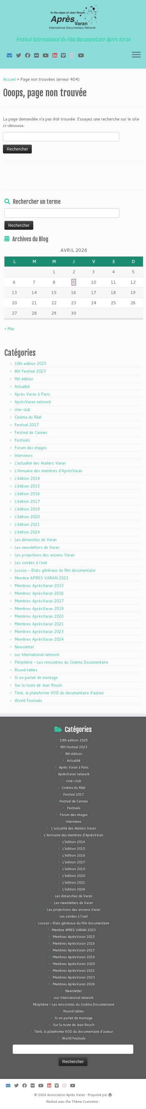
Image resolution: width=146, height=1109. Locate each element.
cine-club (22, 409)
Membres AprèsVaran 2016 (39, 593)
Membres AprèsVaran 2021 (39, 624)
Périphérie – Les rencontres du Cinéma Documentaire (61, 662)
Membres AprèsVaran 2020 (39, 616)
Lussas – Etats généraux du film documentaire (54, 570)
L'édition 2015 (27, 486)
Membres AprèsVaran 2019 (39, 608)
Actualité (22, 386)
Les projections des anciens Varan (44, 555)
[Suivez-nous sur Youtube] (83, 55)
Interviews (23, 455)
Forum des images (30, 447)
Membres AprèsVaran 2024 (39, 639)
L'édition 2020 (27, 516)
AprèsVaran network (32, 401)
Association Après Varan (66, 1095)
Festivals (22, 440)
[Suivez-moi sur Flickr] (38, 55)
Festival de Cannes (30, 432)
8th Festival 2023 (30, 371)
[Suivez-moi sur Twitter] (20, 55)
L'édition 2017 (27, 501)
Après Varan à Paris (32, 394)
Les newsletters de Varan (36, 547)
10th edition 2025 (30, 363)
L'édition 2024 (27, 532)
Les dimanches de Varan (35, 539)
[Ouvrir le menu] (136, 55)
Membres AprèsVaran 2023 (39, 631)
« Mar (9, 329)
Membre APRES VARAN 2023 (41, 578)
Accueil (9, 79)
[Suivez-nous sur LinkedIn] (56, 55)
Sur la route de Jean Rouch (38, 685)
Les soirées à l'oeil (30, 562)
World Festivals (28, 700)
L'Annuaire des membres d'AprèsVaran (48, 470)
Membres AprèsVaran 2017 (39, 601)
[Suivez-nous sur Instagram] (73, 55)
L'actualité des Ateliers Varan (40, 463)
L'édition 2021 (27, 524)
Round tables (25, 669)
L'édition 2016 (27, 493)
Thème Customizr (85, 1101)
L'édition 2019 (27, 509)
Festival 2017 (26, 424)
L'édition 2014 (27, 478)
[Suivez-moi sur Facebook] (29, 55)
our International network (36, 654)
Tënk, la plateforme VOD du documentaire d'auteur (59, 692)
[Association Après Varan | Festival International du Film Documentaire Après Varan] (73, 19)
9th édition (23, 378)
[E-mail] (11, 55)
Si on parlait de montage (36, 677)
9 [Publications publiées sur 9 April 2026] (73, 282)
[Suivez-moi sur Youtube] (47, 55)
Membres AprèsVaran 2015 (39, 585)
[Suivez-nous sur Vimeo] (65, 55)
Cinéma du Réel (28, 417)
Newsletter (24, 646)
